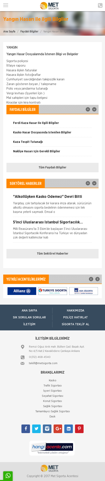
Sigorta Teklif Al (75, 324)
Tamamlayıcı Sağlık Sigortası (52, 411)
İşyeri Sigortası (52, 390)
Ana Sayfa (9, 31)
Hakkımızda (75, 310)
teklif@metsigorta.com (43, 363)
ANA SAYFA (29, 310)
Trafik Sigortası (53, 385)
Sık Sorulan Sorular (29, 317)
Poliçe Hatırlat (75, 317)
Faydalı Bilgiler (29, 31)
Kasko (52, 380)
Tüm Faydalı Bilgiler (52, 167)
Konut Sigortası (52, 401)
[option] (52, 124)
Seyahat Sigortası (52, 396)
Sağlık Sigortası (52, 406)
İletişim (29, 324)
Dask (53, 416)
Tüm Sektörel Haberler (52, 253)
